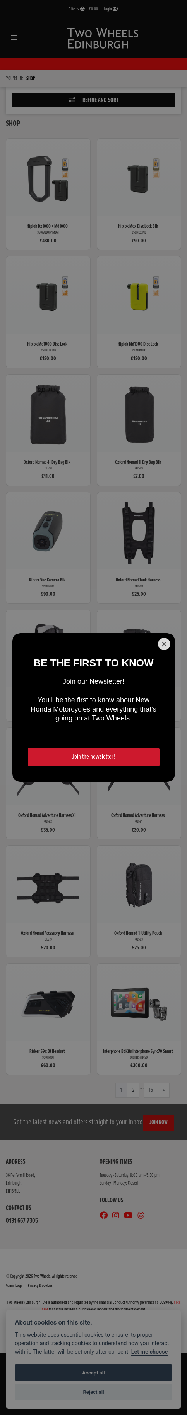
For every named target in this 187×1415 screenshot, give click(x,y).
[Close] (164, 644)
